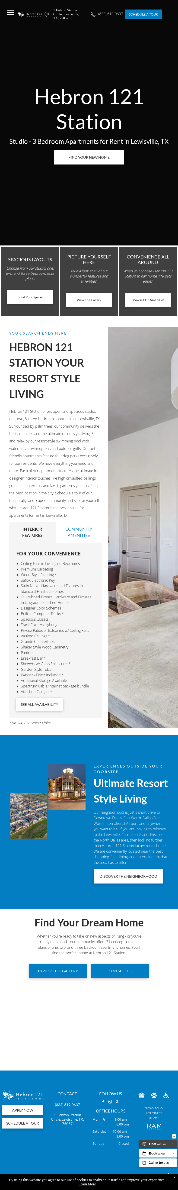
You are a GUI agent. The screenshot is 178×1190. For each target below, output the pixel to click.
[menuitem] (153, 1108)
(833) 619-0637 (67, 1105)
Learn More (87, 1184)
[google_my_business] (117, 1102)
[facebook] (103, 1102)
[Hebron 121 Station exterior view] (28, 816)
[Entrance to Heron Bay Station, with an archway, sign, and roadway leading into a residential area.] (66, 825)
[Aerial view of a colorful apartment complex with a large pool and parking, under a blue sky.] (28, 778)
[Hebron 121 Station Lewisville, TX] (66, 787)
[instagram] (110, 1102)
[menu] (10, 12)
